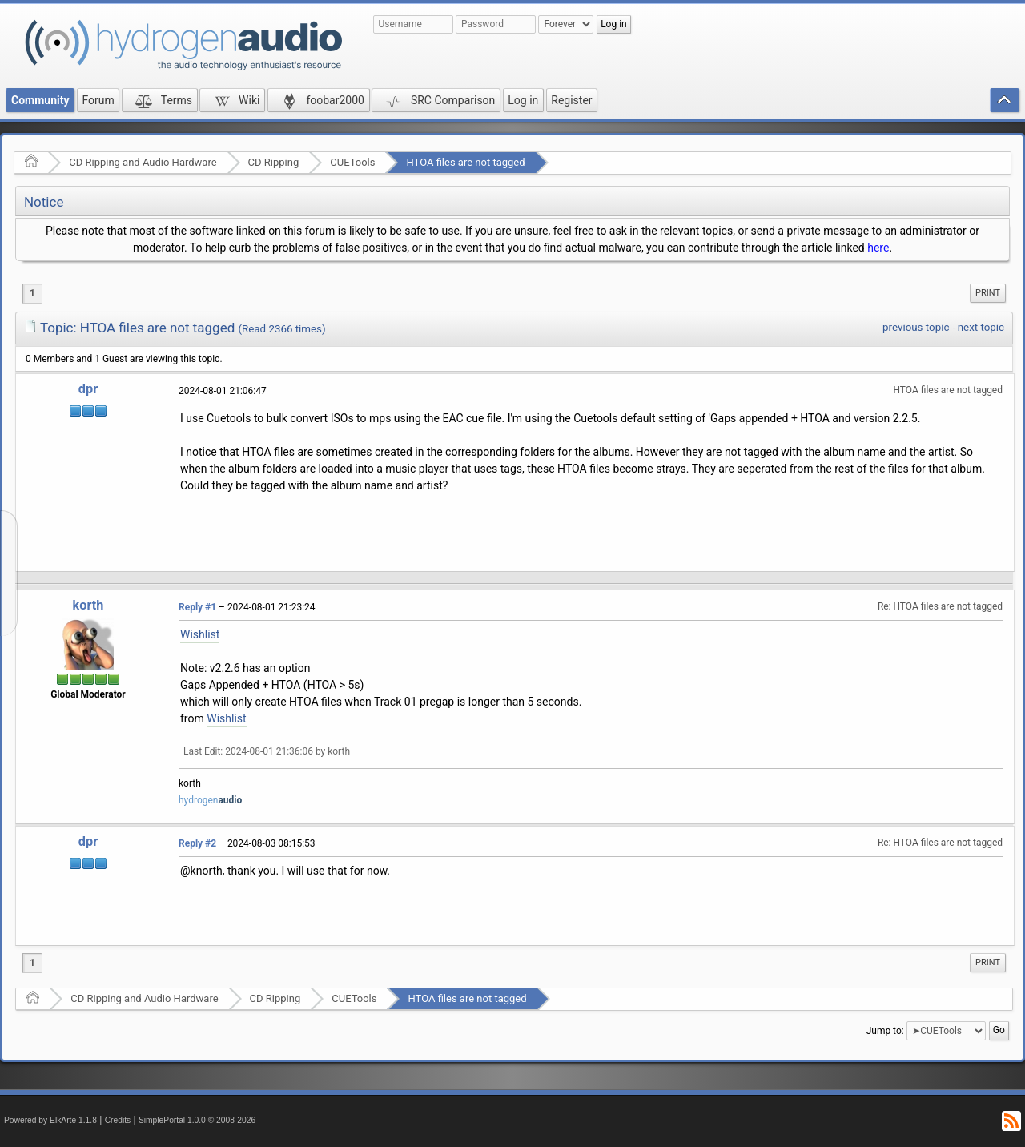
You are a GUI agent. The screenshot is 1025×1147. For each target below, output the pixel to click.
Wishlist (199, 634)
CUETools (352, 162)
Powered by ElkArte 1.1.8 (50, 1120)
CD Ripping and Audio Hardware (142, 162)
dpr (88, 388)
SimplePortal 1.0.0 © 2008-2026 (197, 1120)
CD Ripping (273, 162)
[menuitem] (988, 293)
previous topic (915, 327)
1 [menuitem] (32, 293)
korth (88, 605)
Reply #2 (197, 843)
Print (987, 293)
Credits (118, 1120)
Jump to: (885, 1030)
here (878, 247)
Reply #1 (197, 607)
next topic (981, 327)
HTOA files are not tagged (465, 162)
